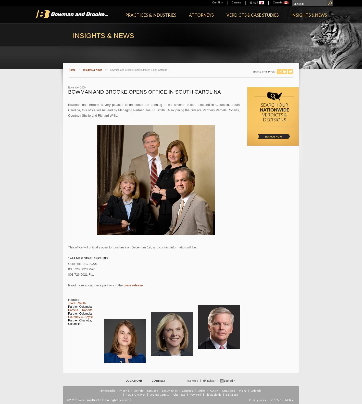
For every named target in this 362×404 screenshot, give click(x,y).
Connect (158, 380)
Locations (134, 380)
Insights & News (309, 15)
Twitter (211, 380)
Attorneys (201, 15)
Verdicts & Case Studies (252, 15)
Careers (236, 2)
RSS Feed (192, 380)
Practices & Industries (150, 15)
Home (72, 70)
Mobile (289, 400)
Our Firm (217, 2)
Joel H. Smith (77, 303)
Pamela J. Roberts (80, 310)
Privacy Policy (257, 400)
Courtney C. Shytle (80, 317)
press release (133, 285)
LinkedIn (229, 380)
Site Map (275, 400)
